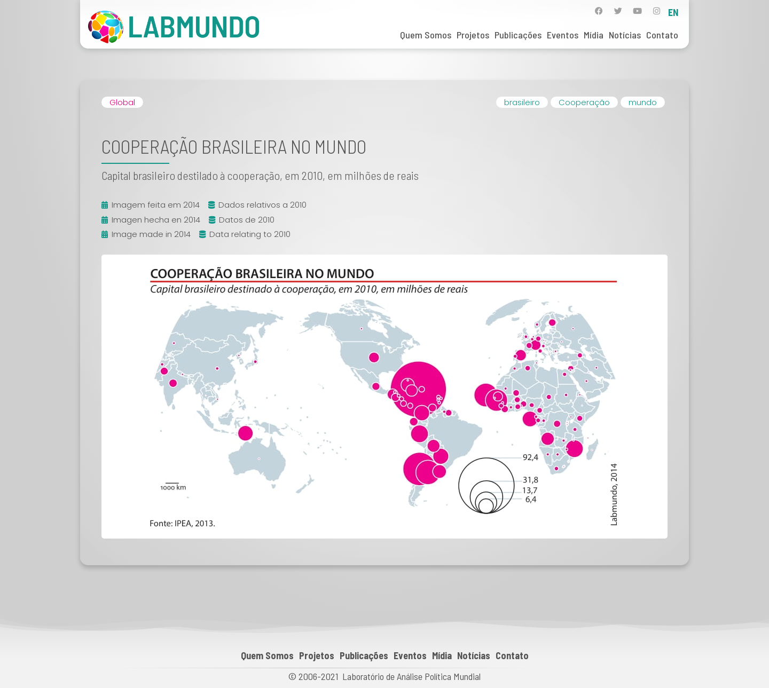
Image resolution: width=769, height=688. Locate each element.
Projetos (473, 35)
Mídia (593, 35)
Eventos (562, 35)
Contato (662, 35)
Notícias (625, 35)
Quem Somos (425, 35)
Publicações (518, 35)
